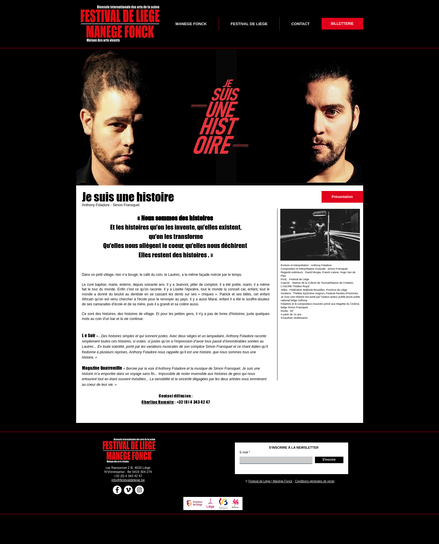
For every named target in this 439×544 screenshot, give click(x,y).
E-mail (244, 452)
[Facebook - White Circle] (117, 490)
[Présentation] (342, 197)
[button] (219, 116)
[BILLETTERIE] (342, 24)
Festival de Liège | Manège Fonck (270, 481)
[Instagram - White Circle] (139, 490)
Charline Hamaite (157, 402)
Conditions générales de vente (314, 481)
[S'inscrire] (329, 460)
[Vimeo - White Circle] (128, 490)
